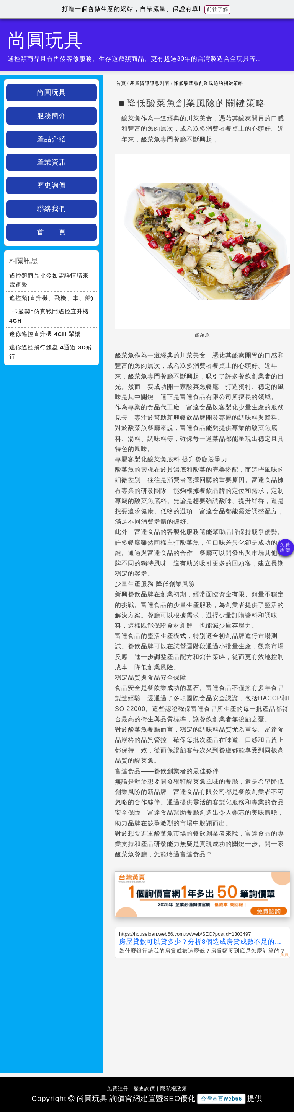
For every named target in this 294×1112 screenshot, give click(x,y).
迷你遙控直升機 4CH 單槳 (45, 334)
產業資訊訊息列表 (150, 83)
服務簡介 (51, 116)
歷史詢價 (51, 185)
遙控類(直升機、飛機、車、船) (51, 298)
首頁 (121, 83)
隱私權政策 (173, 1088)
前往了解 (217, 9)
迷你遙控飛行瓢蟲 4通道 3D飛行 (50, 352)
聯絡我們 (51, 209)
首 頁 (51, 232)
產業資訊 (51, 162)
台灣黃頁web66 (221, 1099)
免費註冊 (117, 1088)
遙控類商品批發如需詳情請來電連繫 (49, 280)
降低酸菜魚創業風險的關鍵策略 (208, 83)
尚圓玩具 (51, 92)
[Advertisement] (202, 1015)
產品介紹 (51, 139)
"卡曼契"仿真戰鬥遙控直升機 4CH (49, 316)
